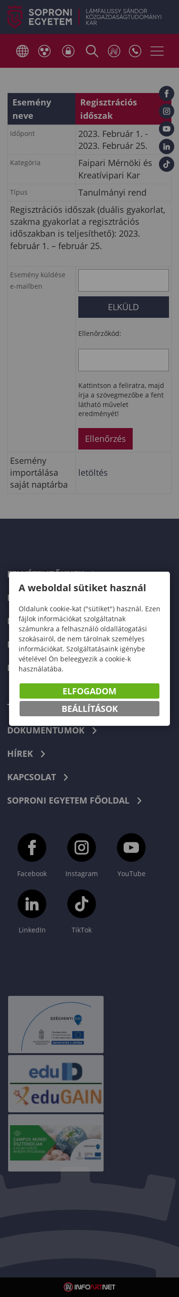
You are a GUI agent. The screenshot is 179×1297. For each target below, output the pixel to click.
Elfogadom (89, 691)
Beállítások (90, 708)
